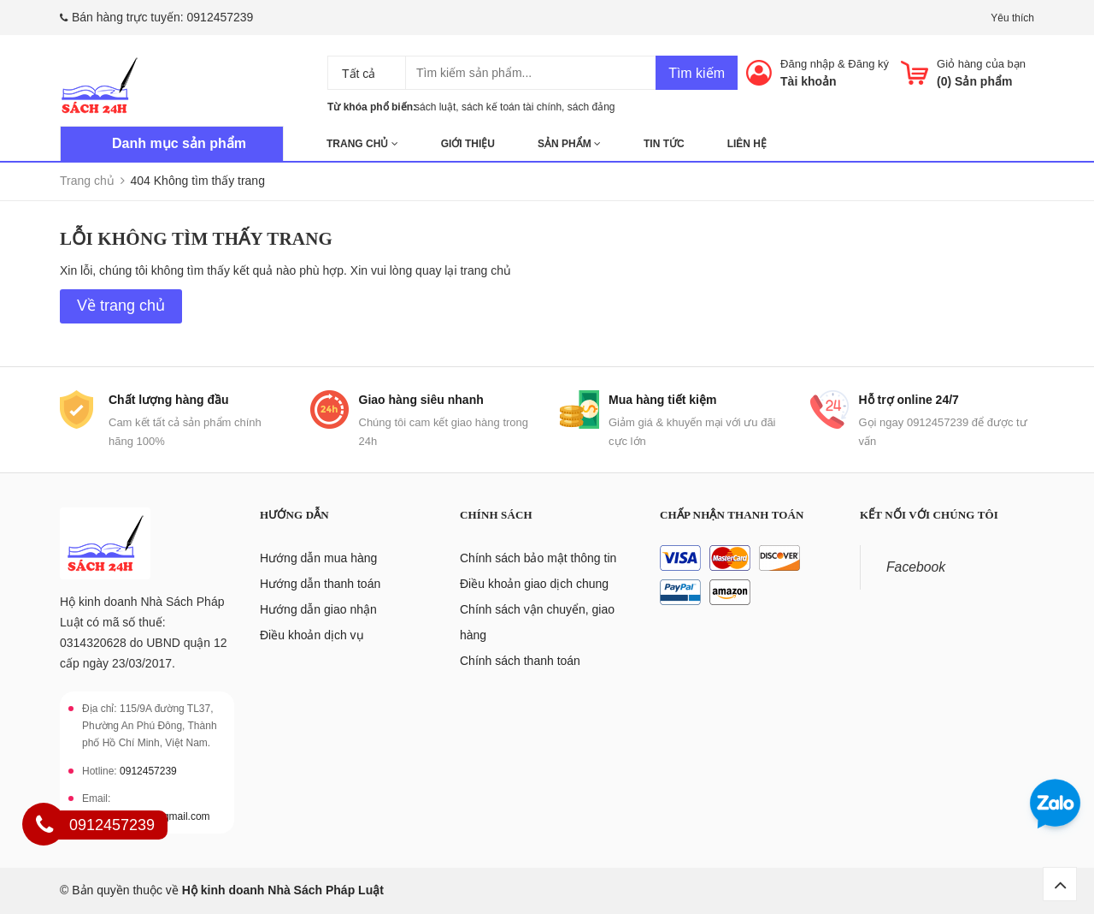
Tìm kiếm (696, 73)
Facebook (915, 567)
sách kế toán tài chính (512, 107)
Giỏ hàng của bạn (981, 63)
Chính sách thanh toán (520, 661)
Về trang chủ (121, 305)
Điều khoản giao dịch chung (534, 584)
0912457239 (220, 17)
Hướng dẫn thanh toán (320, 584)
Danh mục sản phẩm (179, 143)
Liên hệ (747, 144)
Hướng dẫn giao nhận (318, 609)
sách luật (435, 107)
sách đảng (591, 107)
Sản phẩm (569, 144)
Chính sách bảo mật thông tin (538, 558)
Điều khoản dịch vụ (312, 635)
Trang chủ (362, 144)
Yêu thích (1012, 18)
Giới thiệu (468, 144)
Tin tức (664, 144)
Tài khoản (808, 81)
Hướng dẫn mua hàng (318, 558)
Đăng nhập (807, 63)
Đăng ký (868, 63)
